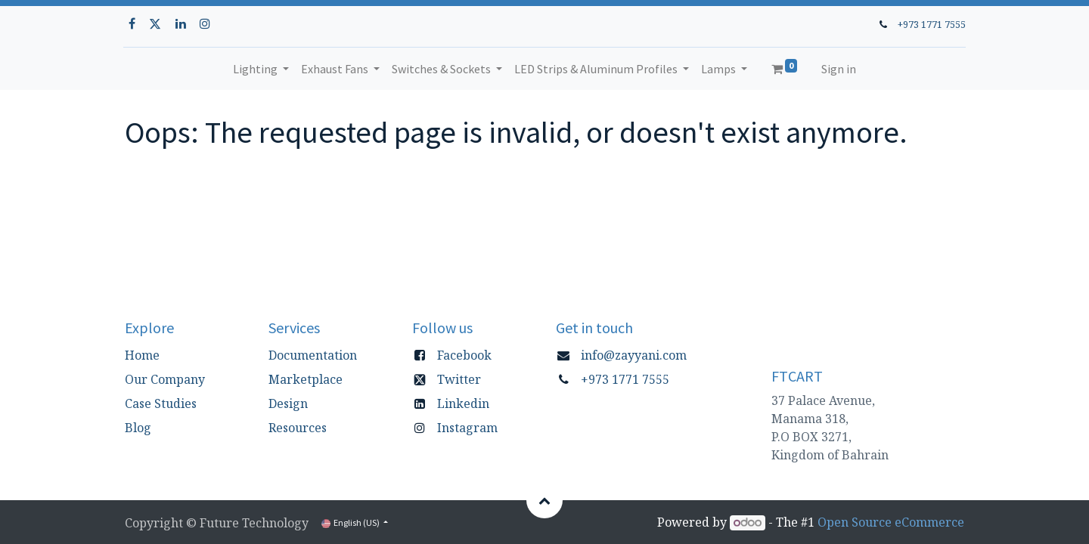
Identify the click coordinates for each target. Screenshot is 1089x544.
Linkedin (463, 403)
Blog (138, 427)
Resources (297, 427)
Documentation (312, 355)
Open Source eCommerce (891, 522)
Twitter (459, 379)
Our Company (165, 379)
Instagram (467, 427)
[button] (544, 500)
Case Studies (161, 403)
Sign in (838, 68)
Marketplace (305, 379)
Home (142, 355)
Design (288, 403)
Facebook (464, 355)
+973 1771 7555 (930, 24)
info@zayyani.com (634, 355)
